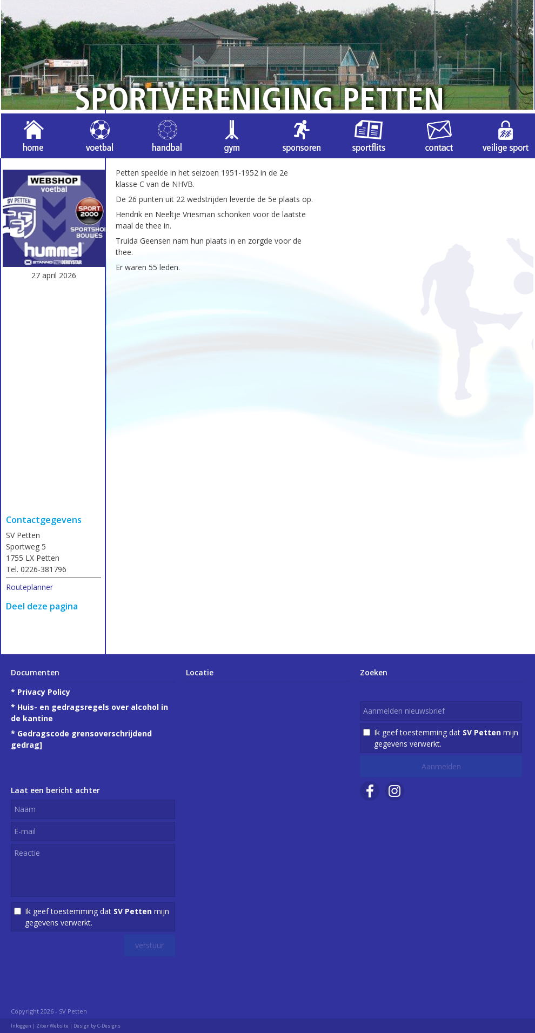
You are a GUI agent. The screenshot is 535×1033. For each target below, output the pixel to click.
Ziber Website (52, 1025)
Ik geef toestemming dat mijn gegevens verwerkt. (97, 917)
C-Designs (109, 1025)
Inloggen (21, 1025)
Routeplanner (29, 587)
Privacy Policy (43, 692)
